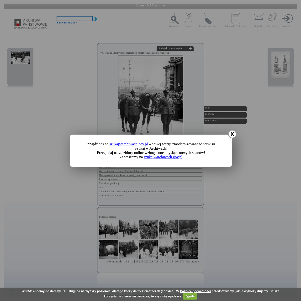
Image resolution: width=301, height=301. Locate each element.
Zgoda (190, 296)
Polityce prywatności (195, 291)
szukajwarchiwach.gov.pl (128, 144)
